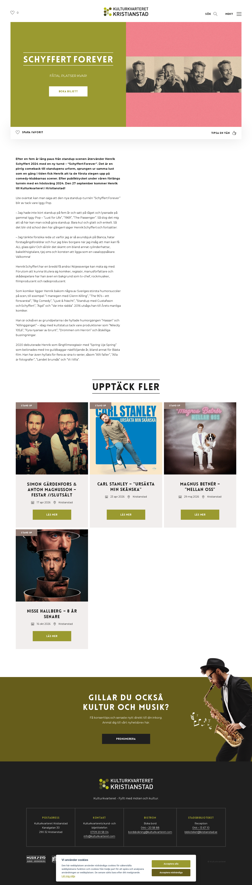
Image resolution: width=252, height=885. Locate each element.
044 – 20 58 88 (150, 827)
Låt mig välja (68, 876)
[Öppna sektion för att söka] (211, 14)
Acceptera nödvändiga (171, 872)
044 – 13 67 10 (200, 827)
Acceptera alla (171, 863)
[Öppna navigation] (232, 14)
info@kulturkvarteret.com (99, 836)
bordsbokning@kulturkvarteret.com (150, 832)
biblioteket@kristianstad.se (201, 832)
